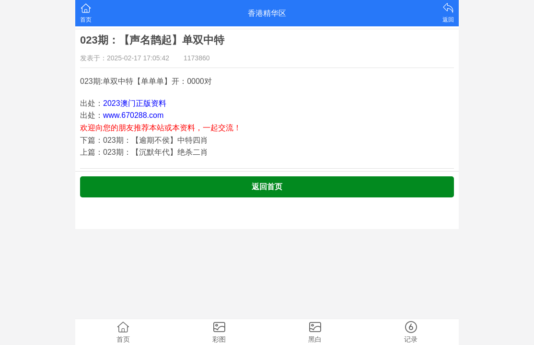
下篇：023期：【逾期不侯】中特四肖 (144, 140)
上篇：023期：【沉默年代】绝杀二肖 (144, 152)
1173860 (197, 58)
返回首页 (267, 187)
